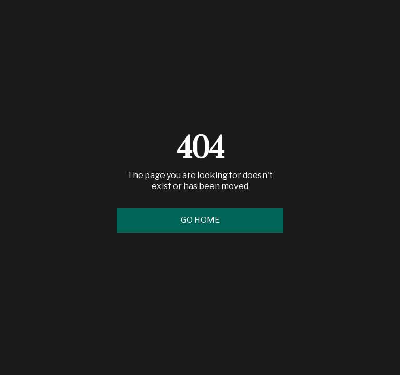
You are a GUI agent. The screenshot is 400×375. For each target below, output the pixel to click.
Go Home (200, 220)
